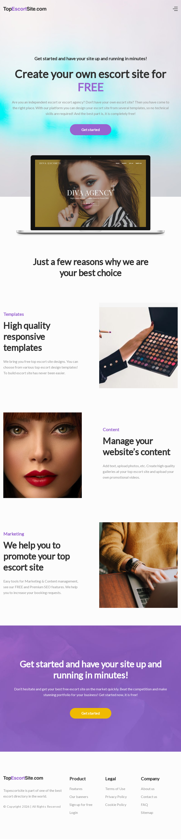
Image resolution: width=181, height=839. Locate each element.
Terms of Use (115, 789)
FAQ (144, 804)
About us (148, 789)
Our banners (78, 796)
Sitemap (147, 812)
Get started (90, 129)
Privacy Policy (116, 796)
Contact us (149, 796)
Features (75, 789)
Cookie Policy (115, 804)
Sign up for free (80, 804)
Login (73, 812)
